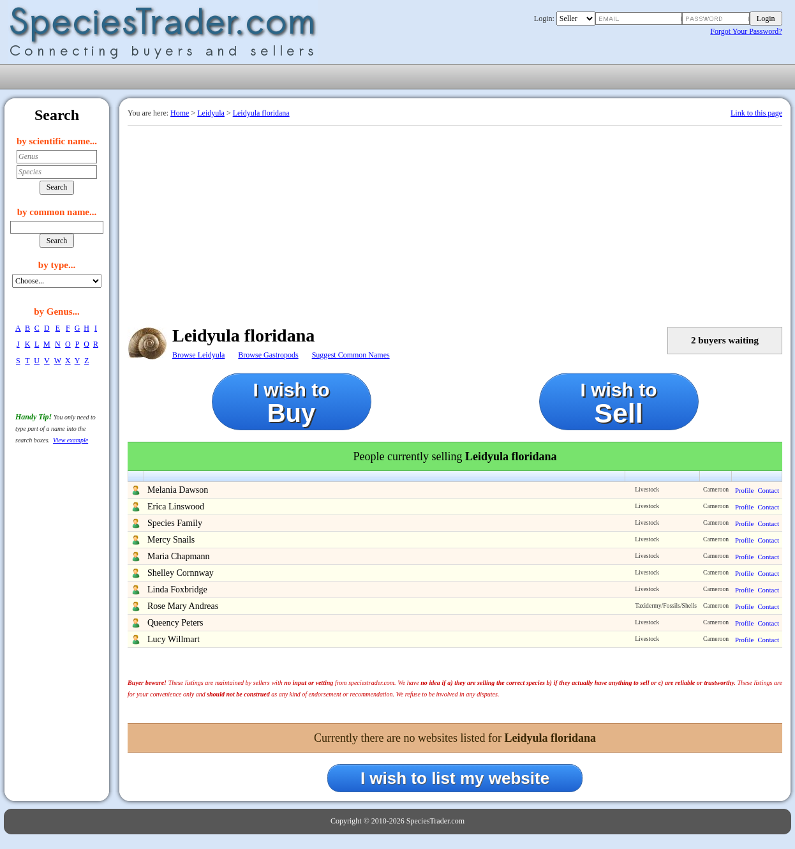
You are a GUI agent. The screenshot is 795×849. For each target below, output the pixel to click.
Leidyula (211, 113)
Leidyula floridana (261, 113)
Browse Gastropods (268, 354)
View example (70, 440)
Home (179, 113)
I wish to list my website (454, 778)
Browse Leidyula (198, 354)
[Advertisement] (455, 221)
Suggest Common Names (351, 354)
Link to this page (756, 113)
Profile (744, 490)
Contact (768, 490)
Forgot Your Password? (746, 31)
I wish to (291, 403)
